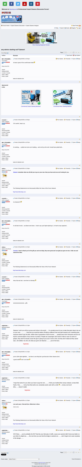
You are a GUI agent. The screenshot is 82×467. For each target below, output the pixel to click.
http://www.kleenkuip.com (19, 192)
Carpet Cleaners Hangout (32, 25)
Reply (79, 58)
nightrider (5, 325)
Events (66, 28)
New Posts (75, 25)
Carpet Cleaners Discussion (18, 25)
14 (78, 52)
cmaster (4, 120)
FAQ (57, 28)
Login (79, 28)
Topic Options (76, 55)
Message (15, 55)
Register (74, 28)
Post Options (59, 58)
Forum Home (6, 25)
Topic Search (68, 55)
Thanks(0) (67, 58)
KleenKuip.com (13, 9)
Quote (74, 58)
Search (61, 28)
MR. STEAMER (6, 59)
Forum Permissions (76, 459)
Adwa (4, 168)
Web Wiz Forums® (42, 462)
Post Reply (4, 52)
